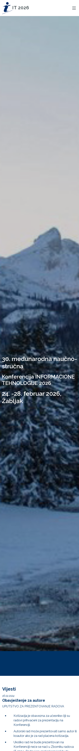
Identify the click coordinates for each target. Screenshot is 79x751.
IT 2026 (15, 7)
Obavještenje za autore (23, 700)
